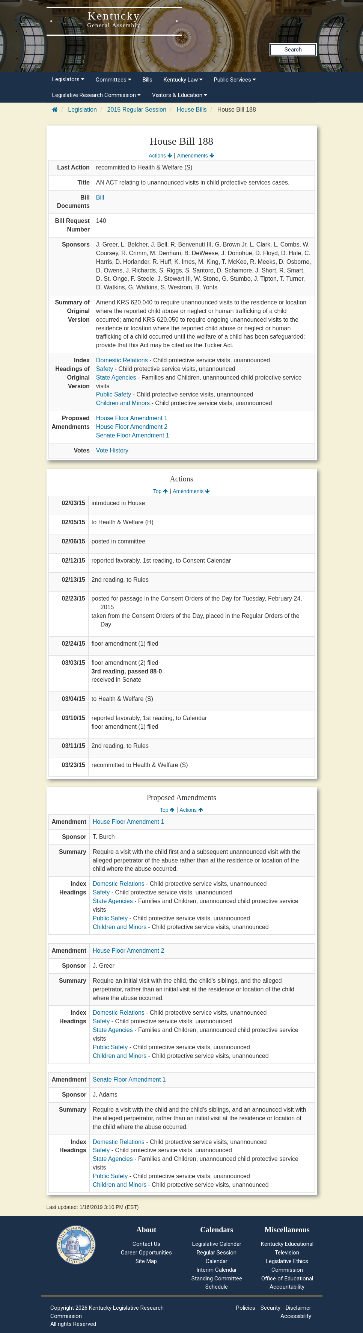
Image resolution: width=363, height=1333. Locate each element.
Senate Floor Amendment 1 (132, 435)
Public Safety (113, 394)
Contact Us (146, 1244)
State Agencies (116, 377)
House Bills (192, 109)
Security (270, 1307)
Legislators (68, 79)
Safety (104, 369)
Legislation (82, 109)
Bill (100, 197)
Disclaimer (298, 1307)
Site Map (146, 1261)
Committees (113, 79)
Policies (245, 1307)
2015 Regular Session (136, 109)
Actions (160, 156)
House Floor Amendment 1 (131, 418)
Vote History (112, 450)
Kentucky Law (183, 79)
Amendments (195, 156)
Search (293, 49)
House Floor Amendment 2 (131, 427)
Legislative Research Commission (96, 95)
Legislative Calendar (216, 1244)
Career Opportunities (146, 1252)
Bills (147, 79)
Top (160, 491)
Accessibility (295, 1316)
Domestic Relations (122, 360)
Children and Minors (123, 403)
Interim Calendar (216, 1269)
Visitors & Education (179, 95)
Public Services (235, 79)
